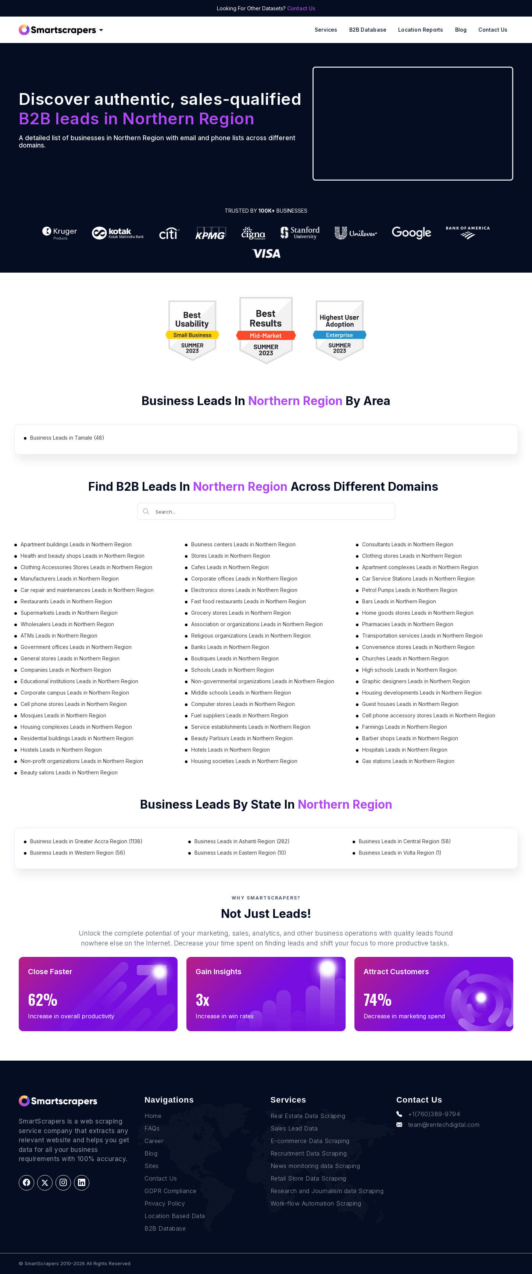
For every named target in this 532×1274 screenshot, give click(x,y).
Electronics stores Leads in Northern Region (244, 590)
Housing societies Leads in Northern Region (244, 761)
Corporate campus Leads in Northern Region (75, 692)
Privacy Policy (164, 1203)
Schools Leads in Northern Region (232, 670)
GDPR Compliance (170, 1191)
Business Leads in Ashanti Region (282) (242, 841)
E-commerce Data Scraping (310, 1141)
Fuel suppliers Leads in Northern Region (239, 715)
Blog (461, 29)
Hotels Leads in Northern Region (230, 749)
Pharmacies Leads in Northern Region (407, 624)
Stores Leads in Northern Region (230, 556)
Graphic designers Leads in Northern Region (416, 681)
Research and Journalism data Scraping (327, 1191)
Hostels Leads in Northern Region (61, 749)
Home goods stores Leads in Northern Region (418, 613)
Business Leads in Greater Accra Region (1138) (86, 841)
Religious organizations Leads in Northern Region (251, 635)
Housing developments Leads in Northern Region (422, 692)
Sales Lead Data (294, 1128)
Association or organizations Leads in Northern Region (257, 624)
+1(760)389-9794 (428, 1114)
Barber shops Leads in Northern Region (410, 738)
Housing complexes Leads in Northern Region (76, 727)
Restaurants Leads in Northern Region (66, 601)
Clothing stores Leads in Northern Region (412, 556)
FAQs (152, 1128)
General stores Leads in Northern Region (70, 658)
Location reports (420, 29)
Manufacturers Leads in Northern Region (70, 578)
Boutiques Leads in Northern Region (235, 658)
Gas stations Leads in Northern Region (408, 761)
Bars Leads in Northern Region (399, 601)
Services (326, 29)
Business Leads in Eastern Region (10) (240, 852)
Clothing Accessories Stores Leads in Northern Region (86, 567)
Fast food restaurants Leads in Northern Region (248, 601)
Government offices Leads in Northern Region (76, 647)
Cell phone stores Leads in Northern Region (74, 704)
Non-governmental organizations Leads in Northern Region (262, 681)
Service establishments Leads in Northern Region (250, 727)
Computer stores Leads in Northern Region (243, 704)
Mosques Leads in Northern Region (63, 715)
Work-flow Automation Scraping (316, 1203)
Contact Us (301, 8)
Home (152, 1115)
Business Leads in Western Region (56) (77, 852)
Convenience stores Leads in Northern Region (418, 647)
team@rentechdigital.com (437, 1124)
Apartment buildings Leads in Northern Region (76, 544)
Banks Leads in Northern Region (230, 647)
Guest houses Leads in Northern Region (410, 704)
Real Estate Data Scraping (308, 1115)
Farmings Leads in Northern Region (404, 727)
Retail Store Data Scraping (308, 1178)
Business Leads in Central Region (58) (405, 841)
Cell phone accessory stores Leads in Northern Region (428, 715)
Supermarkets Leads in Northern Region (69, 613)
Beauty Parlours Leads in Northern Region (242, 738)
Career (153, 1141)
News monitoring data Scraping (315, 1166)
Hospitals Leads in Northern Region (404, 749)
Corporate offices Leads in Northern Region (244, 578)
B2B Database (368, 29)
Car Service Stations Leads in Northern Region (418, 578)
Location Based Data (174, 1216)
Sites (151, 1166)
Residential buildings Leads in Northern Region (77, 738)
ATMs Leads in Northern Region (59, 635)
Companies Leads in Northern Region (66, 670)
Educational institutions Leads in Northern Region (79, 681)
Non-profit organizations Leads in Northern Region (82, 761)
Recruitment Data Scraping (309, 1153)
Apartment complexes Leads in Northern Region (420, 567)
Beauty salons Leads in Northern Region (69, 772)
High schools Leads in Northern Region (409, 670)
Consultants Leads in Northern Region (407, 544)
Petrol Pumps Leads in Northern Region (409, 590)
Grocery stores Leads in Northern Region (241, 613)
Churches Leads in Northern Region (405, 658)
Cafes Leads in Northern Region (230, 567)
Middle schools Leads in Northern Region (241, 692)
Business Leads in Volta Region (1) (400, 852)
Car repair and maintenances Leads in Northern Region (87, 590)
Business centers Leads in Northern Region (243, 544)
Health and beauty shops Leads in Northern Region (82, 556)
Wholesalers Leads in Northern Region (67, 624)
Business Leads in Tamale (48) (67, 437)
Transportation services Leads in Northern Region (422, 635)
